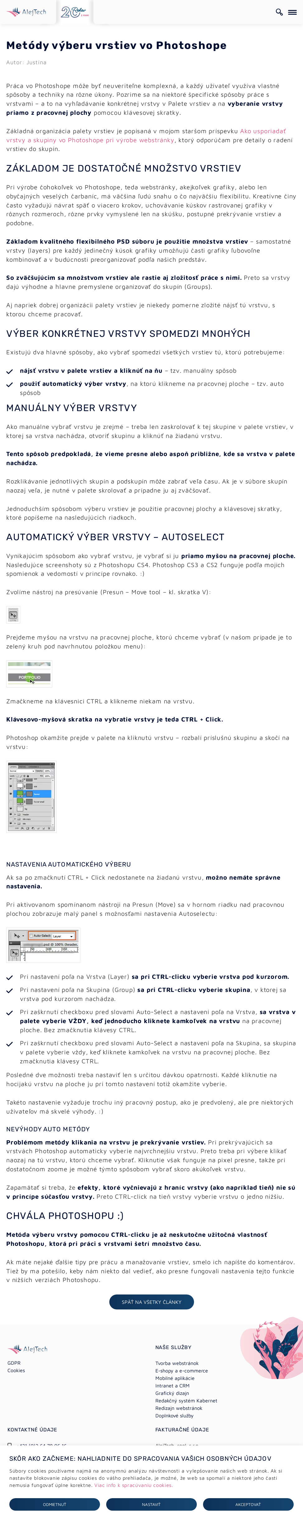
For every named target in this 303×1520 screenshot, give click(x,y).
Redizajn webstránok (178, 1408)
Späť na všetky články (152, 1302)
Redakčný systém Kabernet (186, 1400)
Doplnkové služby (174, 1415)
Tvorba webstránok (177, 1363)
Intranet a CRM (172, 1385)
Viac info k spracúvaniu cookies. (133, 1485)
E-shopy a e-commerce (181, 1370)
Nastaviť (151, 1504)
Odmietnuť (54, 1504)
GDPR (14, 1363)
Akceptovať (248, 1504)
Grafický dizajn (172, 1393)
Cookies (16, 1370)
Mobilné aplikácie (175, 1378)
